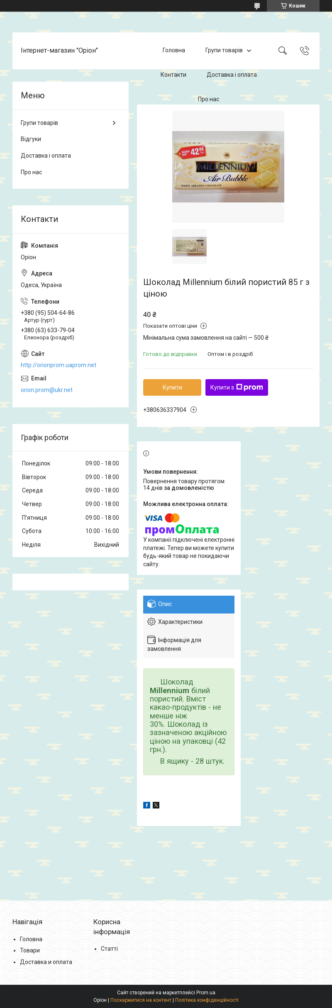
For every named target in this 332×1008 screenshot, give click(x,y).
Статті (109, 948)
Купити (172, 387)
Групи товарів (224, 50)
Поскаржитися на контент (140, 1000)
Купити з (236, 387)
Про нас (208, 99)
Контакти (173, 74)
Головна (174, 50)
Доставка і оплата (232, 74)
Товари (30, 950)
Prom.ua (205, 993)
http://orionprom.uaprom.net (58, 365)
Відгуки (31, 139)
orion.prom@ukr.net (47, 390)
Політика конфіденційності (207, 1000)
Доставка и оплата (46, 962)
